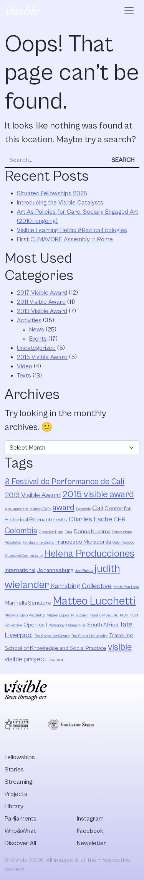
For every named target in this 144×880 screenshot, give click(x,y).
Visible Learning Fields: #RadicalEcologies (72, 230)
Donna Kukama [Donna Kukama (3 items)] (92, 531)
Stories (14, 769)
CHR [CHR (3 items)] (120, 519)
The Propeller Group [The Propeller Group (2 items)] (52, 636)
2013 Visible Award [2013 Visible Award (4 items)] (33, 495)
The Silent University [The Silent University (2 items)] (89, 636)
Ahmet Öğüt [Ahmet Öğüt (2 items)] (40, 509)
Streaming (18, 781)
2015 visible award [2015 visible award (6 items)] (98, 494)
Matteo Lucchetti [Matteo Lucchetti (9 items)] (94, 601)
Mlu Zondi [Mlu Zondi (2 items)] (80, 615)
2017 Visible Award (42, 292)
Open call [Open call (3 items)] (35, 624)
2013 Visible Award (42, 311)
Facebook (90, 830)
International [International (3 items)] (20, 570)
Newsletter (91, 843)
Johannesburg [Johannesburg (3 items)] (55, 570)
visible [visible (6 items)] (120, 647)
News (36, 329)
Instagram (90, 818)
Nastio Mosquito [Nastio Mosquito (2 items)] (104, 615)
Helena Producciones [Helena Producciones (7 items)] (89, 553)
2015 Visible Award (42, 357)
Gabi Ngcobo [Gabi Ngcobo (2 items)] (123, 542)
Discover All (20, 843)
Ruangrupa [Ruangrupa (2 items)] (76, 625)
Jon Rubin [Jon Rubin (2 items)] (84, 571)
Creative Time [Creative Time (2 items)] (51, 532)
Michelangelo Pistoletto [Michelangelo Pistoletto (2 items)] (25, 615)
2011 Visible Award (41, 301)
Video (24, 366)
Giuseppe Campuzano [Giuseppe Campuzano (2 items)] (24, 555)
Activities (29, 320)
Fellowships (20, 757)
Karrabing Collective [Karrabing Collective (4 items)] (81, 586)
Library (14, 806)
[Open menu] (129, 10)
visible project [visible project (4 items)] (26, 659)
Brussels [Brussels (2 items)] (83, 509)
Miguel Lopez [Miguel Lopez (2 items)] (58, 615)
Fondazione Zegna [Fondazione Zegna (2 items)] (38, 542)
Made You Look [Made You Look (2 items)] (126, 587)
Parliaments (20, 818)
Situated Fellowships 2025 (52, 193)
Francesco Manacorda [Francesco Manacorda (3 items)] (83, 542)
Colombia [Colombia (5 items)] (21, 531)
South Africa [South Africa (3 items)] (102, 624)
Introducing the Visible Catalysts (60, 202)
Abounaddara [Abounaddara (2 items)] (16, 509)
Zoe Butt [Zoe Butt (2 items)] (55, 660)
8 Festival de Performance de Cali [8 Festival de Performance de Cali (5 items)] (64, 481)
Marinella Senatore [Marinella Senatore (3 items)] (28, 603)
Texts (24, 375)
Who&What (20, 830)
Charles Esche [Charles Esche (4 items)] (90, 519)
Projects (16, 794)
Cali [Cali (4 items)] (97, 508)
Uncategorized (36, 347)
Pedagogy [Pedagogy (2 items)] (56, 625)
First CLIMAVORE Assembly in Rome (65, 239)
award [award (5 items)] (63, 508)
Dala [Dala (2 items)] (68, 532)
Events (38, 338)
